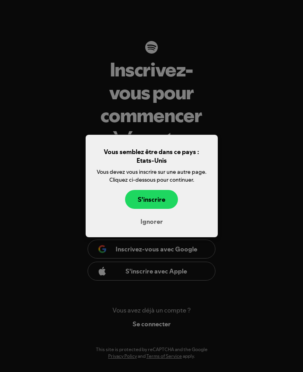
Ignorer (151, 221)
